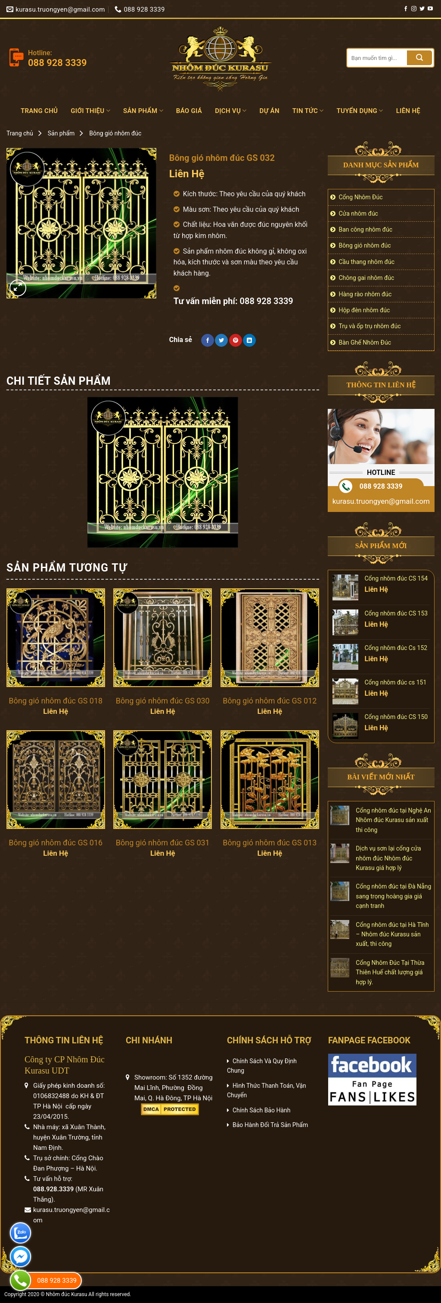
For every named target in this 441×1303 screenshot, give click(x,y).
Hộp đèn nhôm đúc (364, 310)
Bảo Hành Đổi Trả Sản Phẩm (270, 1124)
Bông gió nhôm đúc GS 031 (163, 842)
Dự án (270, 111)
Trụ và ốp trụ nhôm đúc (370, 326)
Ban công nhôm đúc (366, 229)
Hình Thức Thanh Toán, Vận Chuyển (266, 1090)
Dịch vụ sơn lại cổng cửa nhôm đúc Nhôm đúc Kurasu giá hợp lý (388, 858)
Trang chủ (39, 111)
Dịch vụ (230, 111)
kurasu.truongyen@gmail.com (381, 501)
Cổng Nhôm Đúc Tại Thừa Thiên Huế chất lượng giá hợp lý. (390, 972)
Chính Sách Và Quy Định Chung (262, 1066)
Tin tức (308, 111)
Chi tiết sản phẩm (58, 381)
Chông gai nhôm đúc (366, 277)
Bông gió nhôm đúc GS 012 (270, 700)
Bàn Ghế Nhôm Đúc (365, 342)
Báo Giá (189, 111)
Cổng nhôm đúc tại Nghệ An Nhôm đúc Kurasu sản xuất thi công (393, 820)
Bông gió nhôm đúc (115, 133)
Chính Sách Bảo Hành (261, 1110)
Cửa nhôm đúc (358, 213)
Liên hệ (408, 111)
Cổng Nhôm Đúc (361, 197)
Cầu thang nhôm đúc (366, 261)
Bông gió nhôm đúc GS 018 (55, 700)
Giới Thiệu (90, 111)
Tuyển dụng (360, 111)
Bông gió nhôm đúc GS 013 (270, 842)
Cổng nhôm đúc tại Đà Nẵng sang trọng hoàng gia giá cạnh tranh (393, 896)
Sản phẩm (143, 111)
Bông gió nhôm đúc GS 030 (163, 700)
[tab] (58, 381)
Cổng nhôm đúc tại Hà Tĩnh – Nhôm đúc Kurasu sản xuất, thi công (392, 934)
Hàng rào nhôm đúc (365, 294)
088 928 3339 (381, 486)
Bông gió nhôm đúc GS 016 (55, 842)
